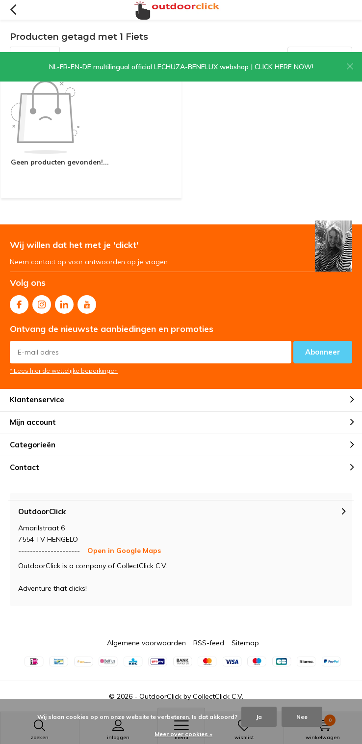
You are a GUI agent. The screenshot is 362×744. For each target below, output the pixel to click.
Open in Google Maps (124, 550)
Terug (13, 10)
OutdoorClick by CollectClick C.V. (191, 696)
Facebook (19, 302)
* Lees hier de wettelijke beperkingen (64, 370)
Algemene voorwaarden (146, 642)
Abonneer (322, 352)
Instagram (41, 302)
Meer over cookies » (183, 734)
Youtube (87, 302)
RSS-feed (208, 642)
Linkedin (64, 302)
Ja (259, 716)
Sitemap (245, 642)
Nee (302, 716)
